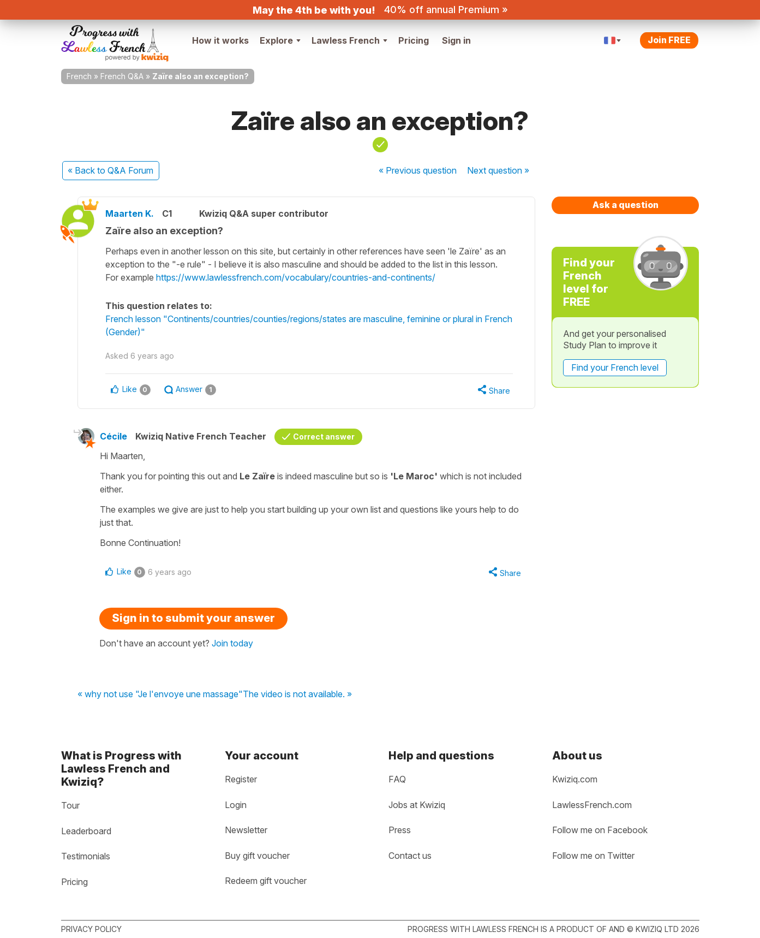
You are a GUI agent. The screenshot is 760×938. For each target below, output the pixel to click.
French (79, 76)
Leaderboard (86, 831)
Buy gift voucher (257, 855)
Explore (280, 40)
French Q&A (121, 76)
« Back (110, 170)
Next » (498, 170)
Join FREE (669, 39)
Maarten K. (129, 213)
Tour (70, 805)
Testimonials (85, 856)
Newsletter (246, 829)
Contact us (410, 855)
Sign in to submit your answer (193, 618)
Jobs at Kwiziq (416, 804)
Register (241, 779)
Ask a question (626, 204)
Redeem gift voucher (266, 880)
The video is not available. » (297, 694)
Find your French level (615, 367)
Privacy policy (91, 929)
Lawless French (349, 40)
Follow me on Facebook (600, 829)
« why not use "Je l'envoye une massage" (160, 694)
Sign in (456, 40)
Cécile (113, 436)
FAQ (397, 779)
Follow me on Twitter (593, 855)
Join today (232, 643)
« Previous (418, 170)
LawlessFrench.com (592, 804)
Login (236, 804)
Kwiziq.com (574, 779)
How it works (220, 40)
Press (399, 829)
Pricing (413, 40)
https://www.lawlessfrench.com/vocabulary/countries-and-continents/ (295, 277)
